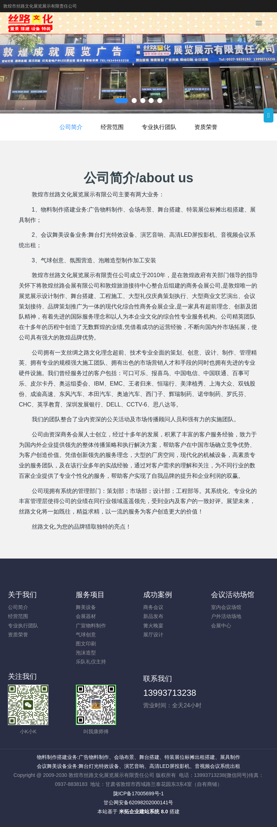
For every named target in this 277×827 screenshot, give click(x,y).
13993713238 (169, 693)
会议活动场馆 (232, 595)
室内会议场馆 (226, 607)
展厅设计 (153, 634)
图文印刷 (86, 643)
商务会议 (153, 607)
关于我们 (22, 595)
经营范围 (112, 127)
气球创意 (86, 634)
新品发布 (153, 616)
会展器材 (86, 616)
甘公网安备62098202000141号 (138, 802)
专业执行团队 (159, 127)
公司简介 (71, 127)
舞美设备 (86, 607)
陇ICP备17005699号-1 (138, 793)
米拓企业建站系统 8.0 (143, 811)
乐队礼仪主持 (91, 661)
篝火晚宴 (153, 625)
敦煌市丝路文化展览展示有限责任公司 (40, 6)
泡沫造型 (86, 652)
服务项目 (90, 595)
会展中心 (221, 625)
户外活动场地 (226, 616)
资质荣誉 (205, 127)
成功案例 (157, 595)
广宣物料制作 (91, 625)
